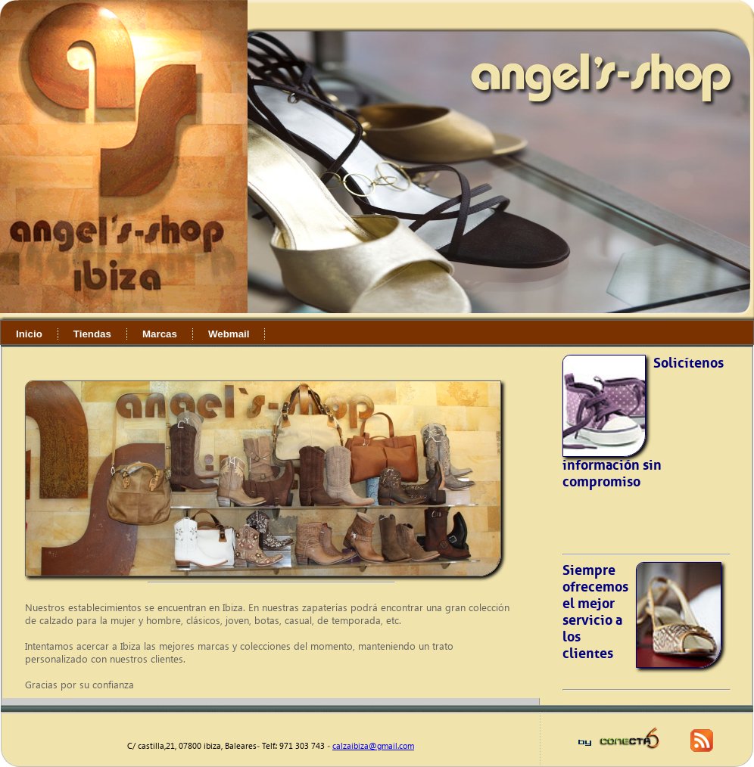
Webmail (229, 334)
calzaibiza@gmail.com (373, 745)
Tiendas (92, 334)
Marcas (159, 334)
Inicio (29, 334)
